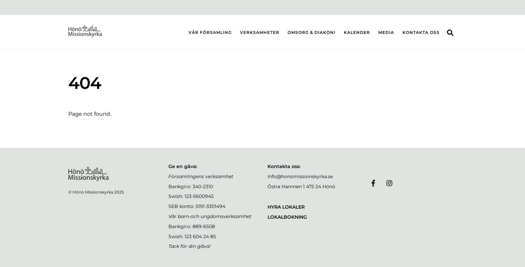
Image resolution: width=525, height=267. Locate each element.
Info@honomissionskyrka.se (300, 176)
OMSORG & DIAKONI (311, 32)
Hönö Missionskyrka (93, 192)
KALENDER (357, 32)
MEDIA (386, 32)
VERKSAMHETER (259, 32)
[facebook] (373, 182)
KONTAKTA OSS (421, 32)
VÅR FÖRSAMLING (210, 32)
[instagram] (389, 182)
